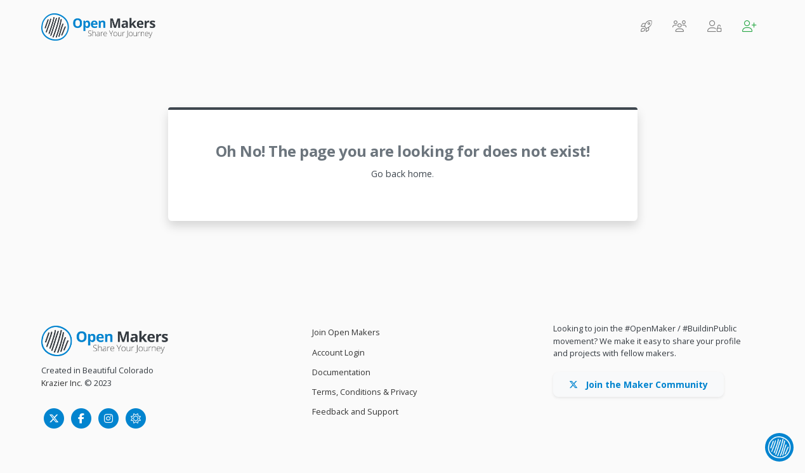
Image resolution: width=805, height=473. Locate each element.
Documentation (341, 372)
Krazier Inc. (61, 383)
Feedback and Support (355, 411)
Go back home (401, 174)
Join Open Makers (346, 332)
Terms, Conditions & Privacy (364, 391)
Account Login (338, 352)
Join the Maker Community (638, 384)
